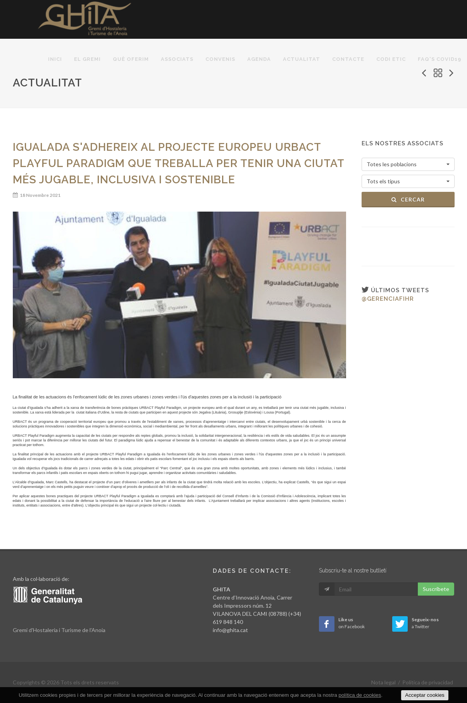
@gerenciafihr (388, 298)
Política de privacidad (427, 682)
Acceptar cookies (425, 695)
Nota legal (383, 682)
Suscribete (436, 589)
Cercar (408, 199)
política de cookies (360, 695)
